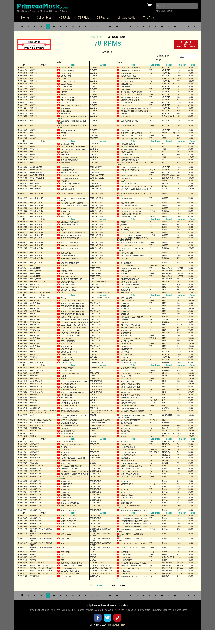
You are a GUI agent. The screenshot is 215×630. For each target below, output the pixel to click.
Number (182, 64)
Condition (155, 64)
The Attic (148, 17)
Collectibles (44, 17)
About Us (131, 610)
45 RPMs (64, 17)
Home (25, 17)
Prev (99, 36)
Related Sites (180, 610)
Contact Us (144, 610)
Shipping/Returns (161, 610)
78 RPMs (83, 17)
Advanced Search (164, 10)
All (21, 26)
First (92, 36)
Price (192, 64)
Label (169, 64)
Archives (119, 610)
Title (73, 64)
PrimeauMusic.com (116, 624)
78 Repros (103, 17)
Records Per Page (162, 57)
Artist (103, 64)
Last (122, 36)
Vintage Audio (126, 17)
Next (115, 36)
